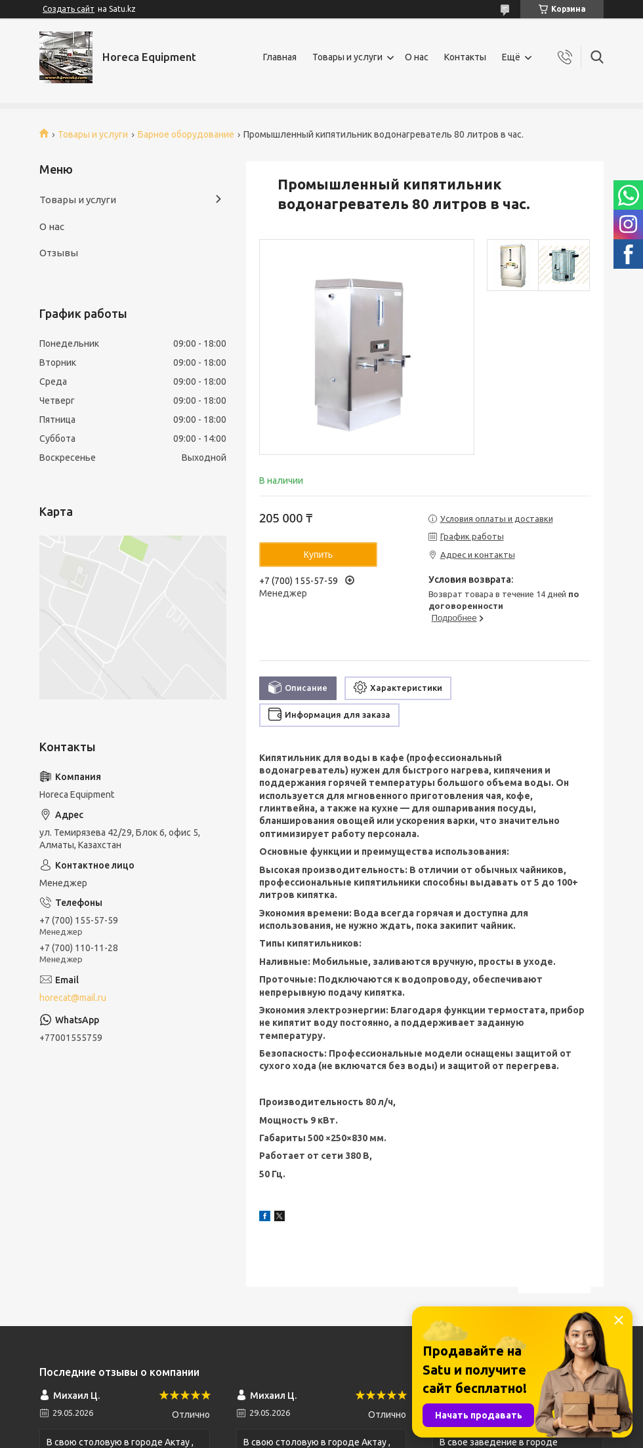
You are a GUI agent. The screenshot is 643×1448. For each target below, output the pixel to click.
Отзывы (58, 252)
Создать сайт (68, 9)
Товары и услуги (347, 57)
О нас (416, 57)
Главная (280, 57)
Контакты (465, 57)
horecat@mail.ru (72, 997)
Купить (318, 554)
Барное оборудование (186, 134)
